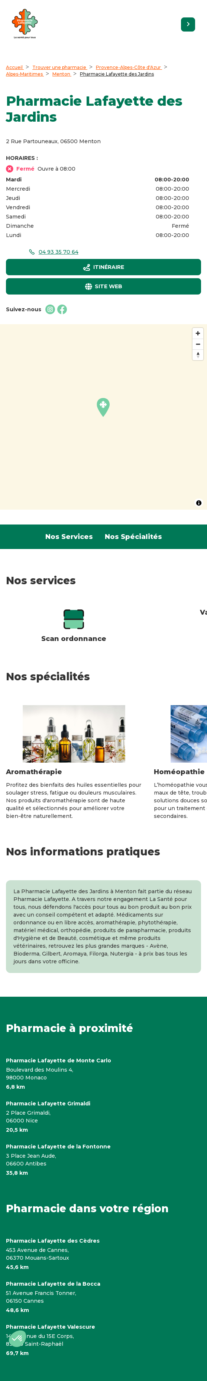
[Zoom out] (198, 344)
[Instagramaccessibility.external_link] (50, 309)
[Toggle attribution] (198, 503)
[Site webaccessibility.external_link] (103, 286)
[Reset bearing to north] (198, 354)
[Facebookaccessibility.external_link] (62, 309)
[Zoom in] (198, 333)
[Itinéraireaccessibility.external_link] (103, 267)
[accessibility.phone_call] (53, 252)
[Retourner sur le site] (188, 24)
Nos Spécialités (133, 537)
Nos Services (69, 537)
